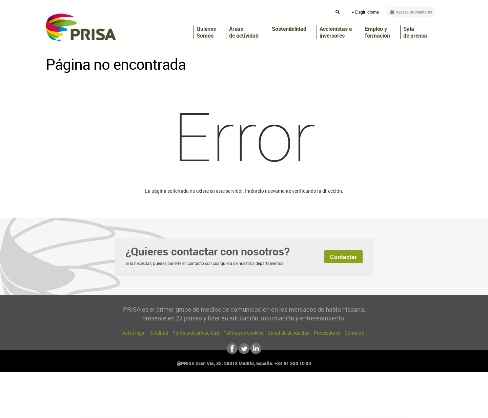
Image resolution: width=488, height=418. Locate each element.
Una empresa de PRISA (106, 393)
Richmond (162, 408)
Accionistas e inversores (336, 32)
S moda (286, 408)
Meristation (349, 408)
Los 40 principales (199, 388)
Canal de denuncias (288, 333)
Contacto (354, 333)
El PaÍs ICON (258, 408)
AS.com (317, 388)
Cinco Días (258, 398)
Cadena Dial (284, 398)
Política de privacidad (195, 333)
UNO (213, 398)
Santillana (231, 388)
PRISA (81, 27)
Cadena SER (296, 388)
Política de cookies (243, 333)
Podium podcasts (229, 408)
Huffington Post (175, 398)
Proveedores (327, 333)
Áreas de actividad (244, 32)
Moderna (196, 408)
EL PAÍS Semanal (309, 398)
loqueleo (316, 408)
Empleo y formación (377, 32)
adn (340, 388)
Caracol (365, 388)
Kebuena (358, 398)
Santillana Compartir (267, 388)
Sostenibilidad (289, 29)
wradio (232, 398)
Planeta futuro (334, 398)
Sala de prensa (415, 32)
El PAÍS (166, 388)
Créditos (159, 333)
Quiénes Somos (206, 32)
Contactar (343, 257)
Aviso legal (134, 333)
